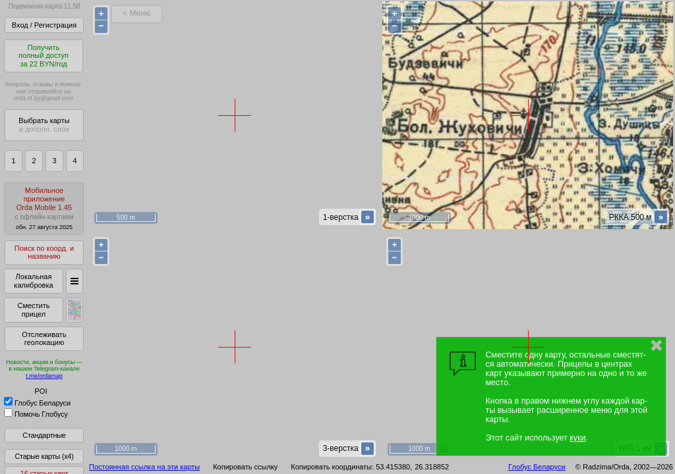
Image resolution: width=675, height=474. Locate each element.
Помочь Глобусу (36, 414)
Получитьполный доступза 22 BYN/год (43, 55)
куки (577, 437)
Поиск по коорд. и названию (44, 252)
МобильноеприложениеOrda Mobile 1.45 (44, 208)
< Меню (137, 13)
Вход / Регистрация (44, 25)
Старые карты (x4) (44, 456)
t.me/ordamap (44, 376)
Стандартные (43, 435)
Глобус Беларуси (37, 403)
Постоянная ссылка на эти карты (144, 467)
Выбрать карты (43, 125)
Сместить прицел (33, 310)
